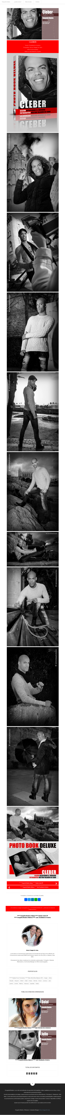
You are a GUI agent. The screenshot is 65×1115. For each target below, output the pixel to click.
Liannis (11, 984)
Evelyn (30, 981)
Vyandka (32, 984)
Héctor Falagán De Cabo (44, 1110)
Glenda (35, 981)
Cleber (22, 981)
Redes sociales (28, 1)
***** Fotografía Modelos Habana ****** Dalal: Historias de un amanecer (32, 1028)
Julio (49, 981)
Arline (50, 978)
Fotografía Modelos (6, 1)
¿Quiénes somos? (17, 1)
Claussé (17, 981)
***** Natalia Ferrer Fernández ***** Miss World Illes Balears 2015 (26, 978)
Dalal (26, 981)
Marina (21, 984)
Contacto (37, 1)
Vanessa (26, 984)
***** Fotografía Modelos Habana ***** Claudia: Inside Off (32, 916)
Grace (40, 981)
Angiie (45, 978)
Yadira (37, 984)
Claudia (11, 981)
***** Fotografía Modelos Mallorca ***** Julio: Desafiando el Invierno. (32, 917)
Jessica (45, 981)
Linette (16, 984)
